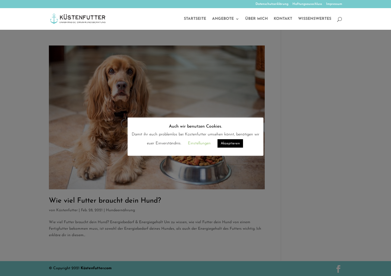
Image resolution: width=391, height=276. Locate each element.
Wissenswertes (314, 19)
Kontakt (283, 19)
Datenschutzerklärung (272, 4)
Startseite (195, 19)
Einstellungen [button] (199, 143)
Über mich (256, 19)
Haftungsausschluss (307, 4)
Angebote (223, 19)
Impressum (334, 4)
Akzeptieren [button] (230, 143)
